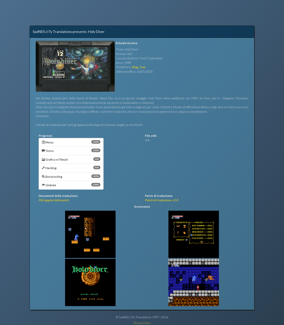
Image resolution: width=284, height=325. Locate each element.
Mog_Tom (138, 67)
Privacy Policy (142, 323)
